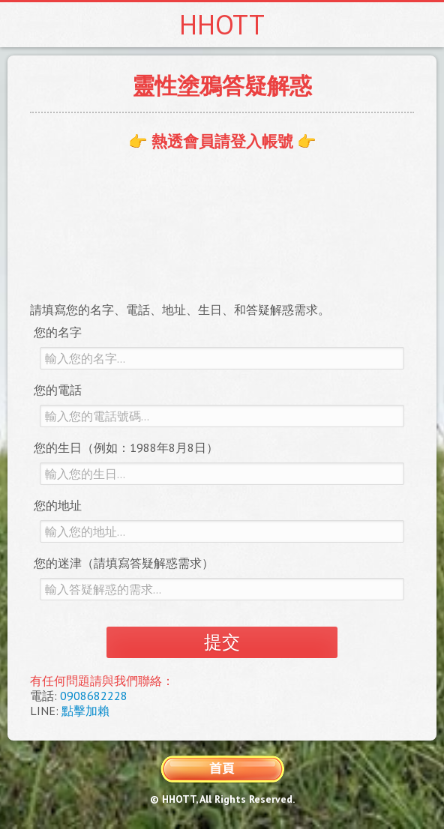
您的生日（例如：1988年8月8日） (126, 447)
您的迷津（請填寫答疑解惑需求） (124, 562)
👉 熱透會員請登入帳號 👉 (222, 141)
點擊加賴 (86, 710)
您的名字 (58, 332)
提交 (222, 642)
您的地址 (58, 505)
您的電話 (58, 389)
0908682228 (94, 695)
